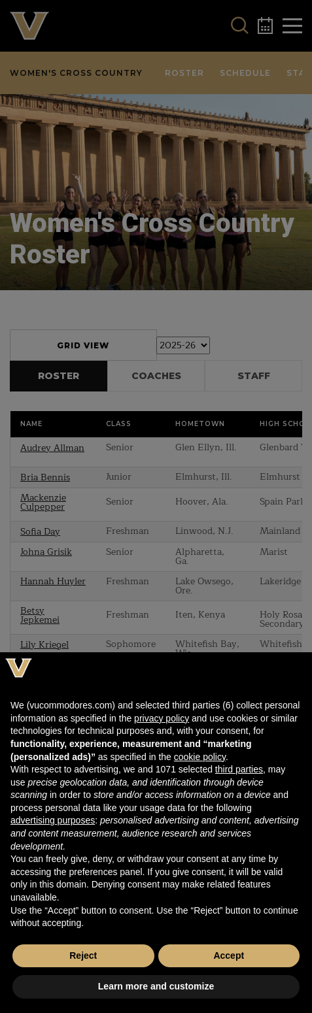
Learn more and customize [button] (156, 986)
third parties (239, 769)
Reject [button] (83, 955)
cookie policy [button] (200, 757)
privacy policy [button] (161, 718)
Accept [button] (228, 955)
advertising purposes (52, 820)
